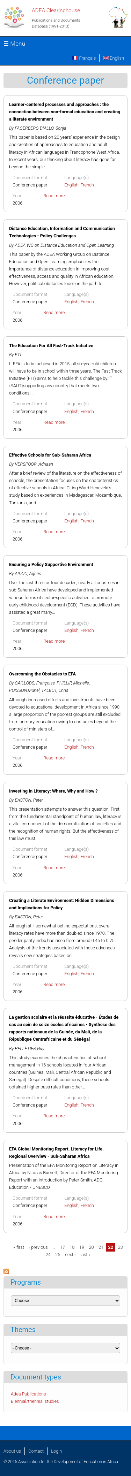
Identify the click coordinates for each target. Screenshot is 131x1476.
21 (101, 1247)
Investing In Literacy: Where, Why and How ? (53, 791)
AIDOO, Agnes (28, 573)
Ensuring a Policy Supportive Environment (51, 564)
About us (12, 1451)
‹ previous (38, 1247)
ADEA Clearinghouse (56, 10)
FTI (18, 354)
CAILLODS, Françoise (35, 683)
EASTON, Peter (29, 800)
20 (91, 1247)
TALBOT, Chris (55, 690)
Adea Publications (28, 1394)
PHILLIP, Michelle (73, 683)
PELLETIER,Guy (29, 1048)
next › (70, 1254)
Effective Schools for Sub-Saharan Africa (50, 455)
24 (48, 1254)
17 (62, 1247)
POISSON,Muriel (24, 690)
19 (81, 1247)
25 (57, 1254)
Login (56, 1451)
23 (120, 1247)
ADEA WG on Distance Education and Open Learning (64, 245)
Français (84, 58)
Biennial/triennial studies (35, 1401)
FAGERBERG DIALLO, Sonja (40, 128)
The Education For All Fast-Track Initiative (51, 345)
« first (18, 1247)
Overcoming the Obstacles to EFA (42, 673)
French (87, 185)
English (113, 58)
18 (72, 1247)
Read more (54, 195)
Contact (36, 1451)
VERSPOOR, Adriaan (34, 464)
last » (85, 1254)
